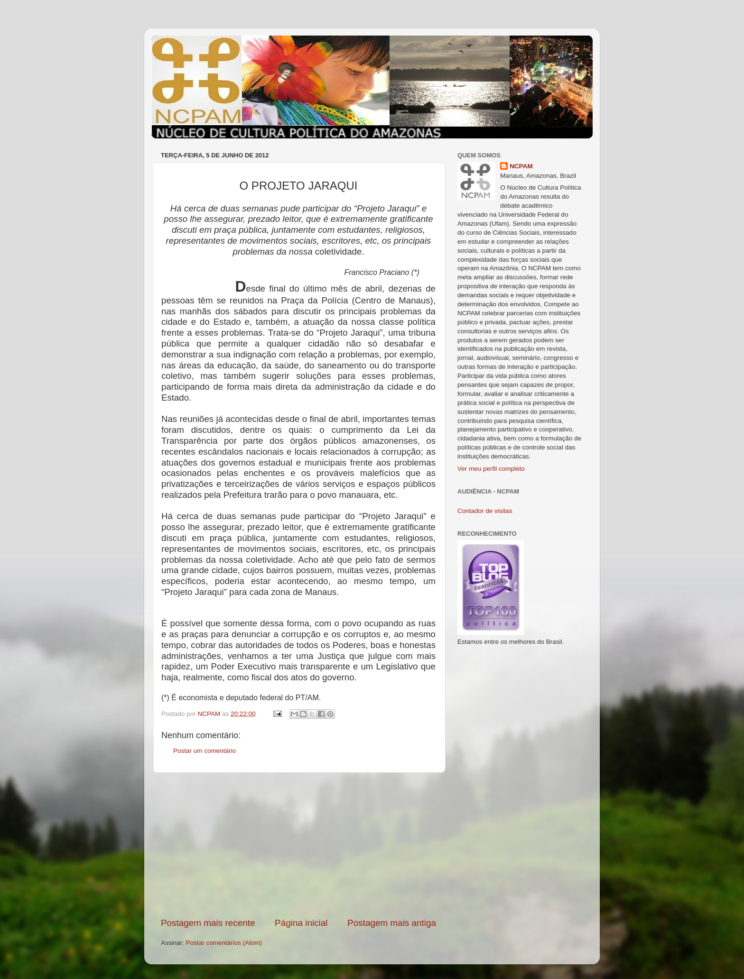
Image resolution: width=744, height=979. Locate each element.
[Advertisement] (298, 845)
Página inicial (301, 923)
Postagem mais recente (208, 923)
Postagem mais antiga (391, 923)
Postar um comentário (204, 750)
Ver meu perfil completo (491, 468)
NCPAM (521, 166)
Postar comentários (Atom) (224, 942)
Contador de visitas (484, 510)
